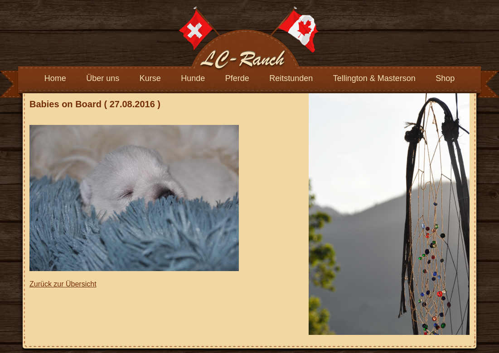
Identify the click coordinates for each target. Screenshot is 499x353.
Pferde (237, 78)
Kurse (150, 78)
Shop (445, 78)
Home (55, 78)
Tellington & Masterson (374, 78)
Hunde (193, 78)
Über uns (102, 78)
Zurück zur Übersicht (63, 284)
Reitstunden (291, 78)
